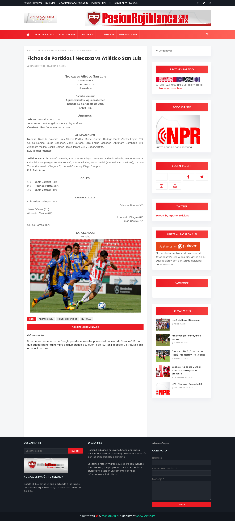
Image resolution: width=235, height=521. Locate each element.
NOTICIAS (40, 50)
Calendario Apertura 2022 (73, 2)
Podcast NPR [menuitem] (67, 34)
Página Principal (33, 2)
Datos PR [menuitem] (85, 34)
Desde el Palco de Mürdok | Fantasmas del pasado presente (187, 370)
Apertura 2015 (46, 318)
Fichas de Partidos (67, 318)
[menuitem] (28, 34)
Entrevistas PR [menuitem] (128, 34)
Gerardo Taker (37, 66)
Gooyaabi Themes (145, 516)
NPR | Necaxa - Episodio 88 (187, 384)
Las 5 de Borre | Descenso (186, 320)
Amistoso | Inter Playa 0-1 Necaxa (186, 337)
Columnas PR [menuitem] (106, 34)
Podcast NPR (98, 2)
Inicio (30, 50)
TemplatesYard (110, 516)
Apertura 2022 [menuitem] (43, 34)
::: (110, 2)
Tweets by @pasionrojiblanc (173, 215)
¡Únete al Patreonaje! (126, 2)
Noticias (50, 2)
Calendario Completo (169, 88)
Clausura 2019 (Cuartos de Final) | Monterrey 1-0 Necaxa (188, 353)
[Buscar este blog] (46, 451)
